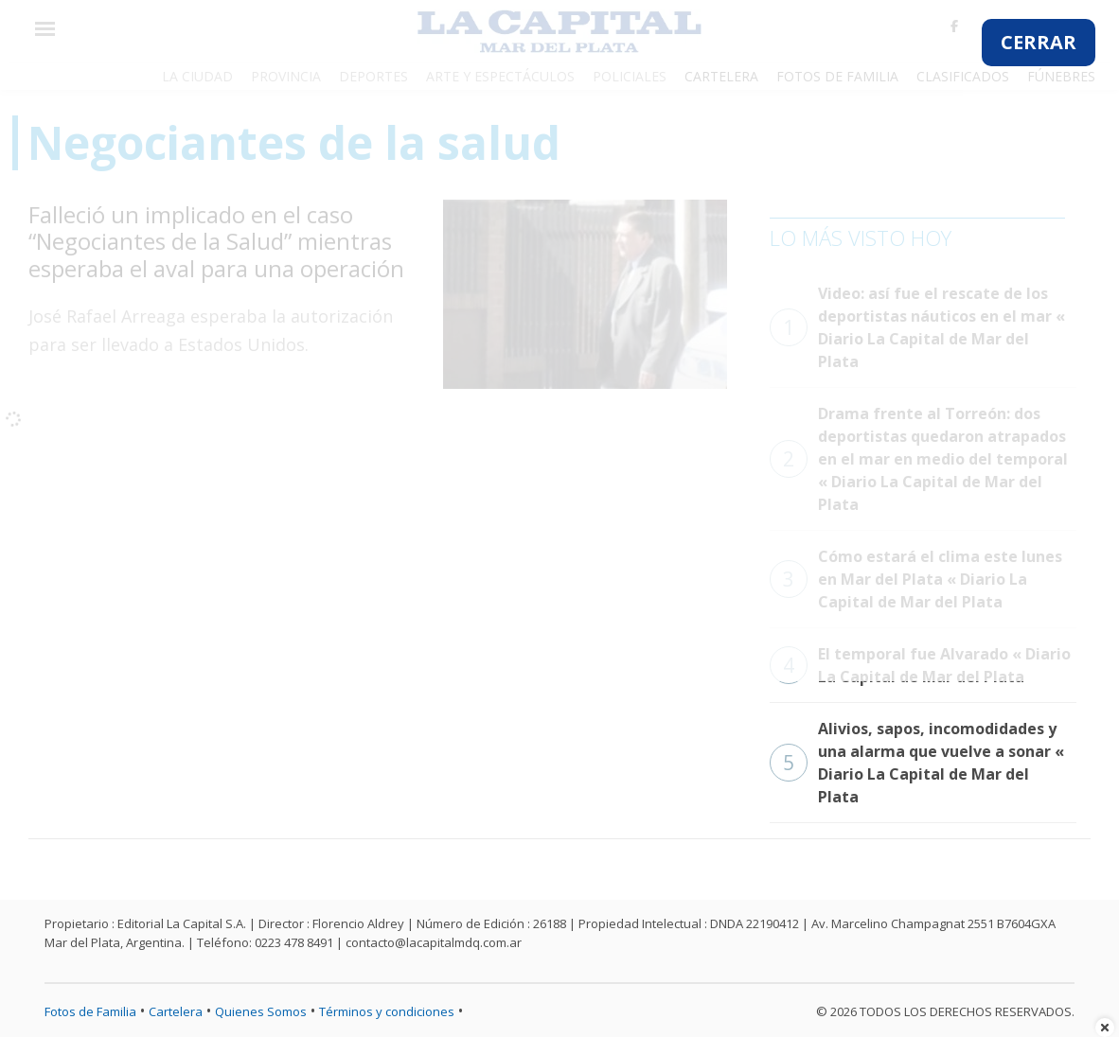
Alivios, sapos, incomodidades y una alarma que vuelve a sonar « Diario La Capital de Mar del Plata (917, 762)
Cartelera (176, 1011)
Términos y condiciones (386, 1011)
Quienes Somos (261, 1011)
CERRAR (1038, 42)
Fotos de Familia (90, 1011)
